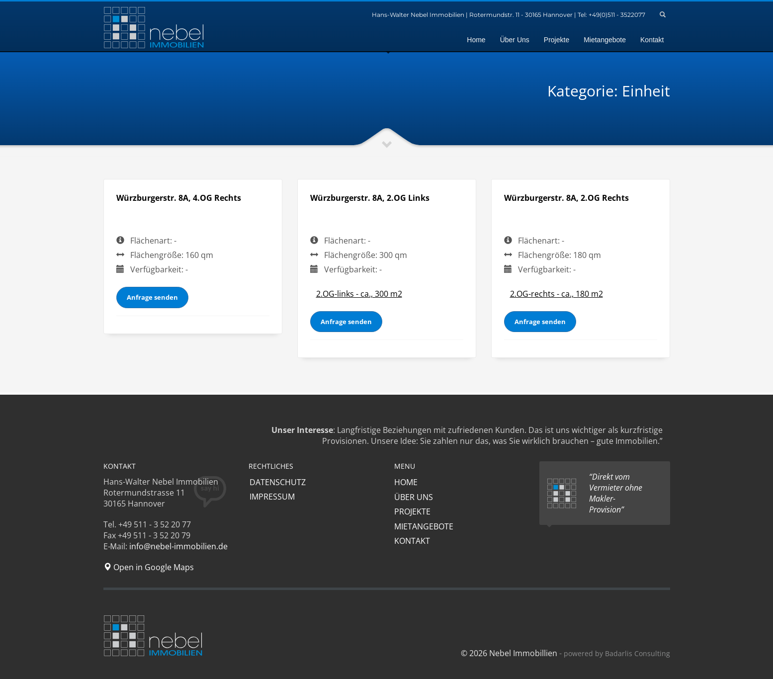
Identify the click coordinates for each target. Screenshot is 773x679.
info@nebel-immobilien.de (178, 546)
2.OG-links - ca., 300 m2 (359, 293)
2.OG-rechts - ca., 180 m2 (556, 293)
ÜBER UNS (413, 497)
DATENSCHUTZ (277, 482)
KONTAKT (412, 540)
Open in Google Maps (148, 567)
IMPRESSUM (271, 497)
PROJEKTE (412, 511)
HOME (406, 482)
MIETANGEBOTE (423, 526)
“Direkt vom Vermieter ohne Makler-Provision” (615, 493)
